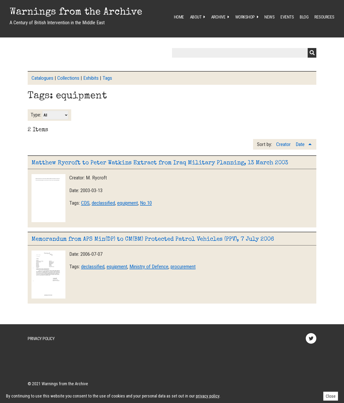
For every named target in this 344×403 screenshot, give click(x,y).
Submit (312, 53)
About (196, 16)
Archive (218, 16)
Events (287, 16)
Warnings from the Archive (76, 12)
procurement (183, 266)
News (269, 16)
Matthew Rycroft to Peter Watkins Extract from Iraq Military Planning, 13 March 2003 (160, 163)
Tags (107, 78)
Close (331, 396)
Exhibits (91, 78)
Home (179, 16)
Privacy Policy (41, 338)
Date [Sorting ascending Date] (301, 144)
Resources (324, 16)
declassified (103, 203)
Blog (304, 16)
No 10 (146, 203)
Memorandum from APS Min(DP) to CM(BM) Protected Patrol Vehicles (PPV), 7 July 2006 (153, 239)
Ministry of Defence (148, 266)
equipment (127, 203)
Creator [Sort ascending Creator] (284, 144)
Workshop (245, 16)
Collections (68, 78)
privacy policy (207, 395)
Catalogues (42, 78)
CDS (85, 203)
